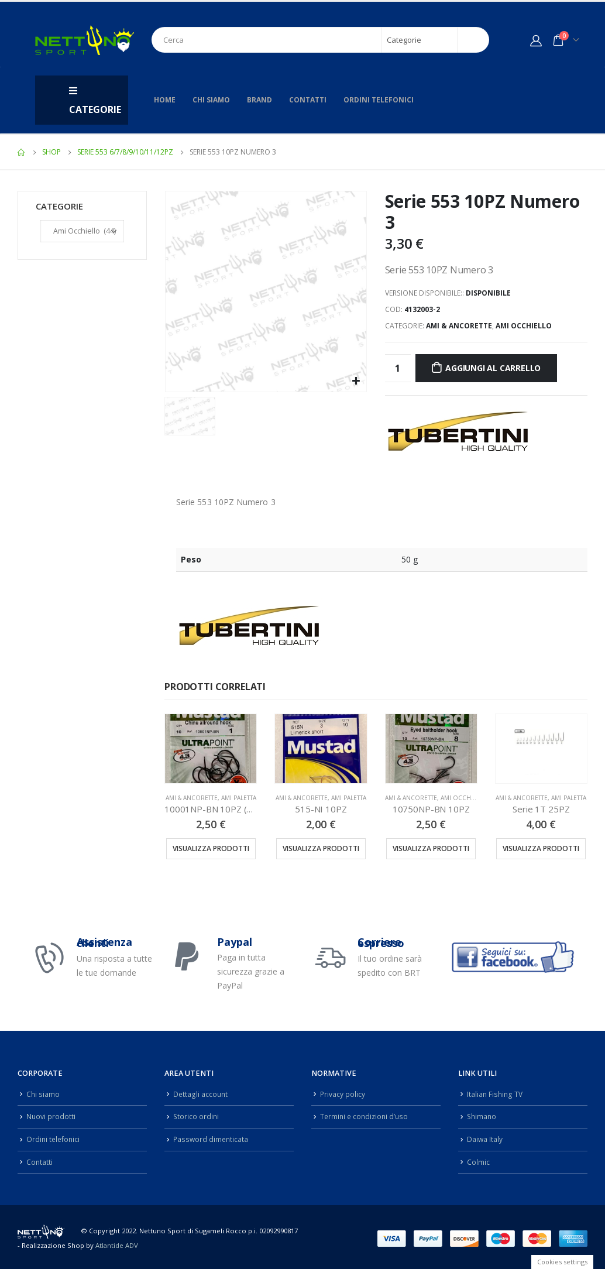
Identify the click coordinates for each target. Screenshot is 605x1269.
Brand (259, 100)
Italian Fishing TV (495, 1094)
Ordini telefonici (378, 100)
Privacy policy (343, 1094)
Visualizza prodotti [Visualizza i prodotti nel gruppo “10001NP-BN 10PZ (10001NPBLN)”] (211, 848)
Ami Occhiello (524, 326)
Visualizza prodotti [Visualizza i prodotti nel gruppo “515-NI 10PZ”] (321, 848)
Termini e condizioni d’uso (366, 1115)
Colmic (478, 1160)
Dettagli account (201, 1094)
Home (165, 100)
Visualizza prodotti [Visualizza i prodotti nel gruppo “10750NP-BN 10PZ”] (431, 848)
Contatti (307, 100)
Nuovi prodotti (51, 1115)
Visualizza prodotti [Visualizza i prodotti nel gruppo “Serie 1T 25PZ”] (541, 848)
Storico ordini (196, 1115)
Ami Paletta (238, 798)
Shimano (482, 1115)
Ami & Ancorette (459, 326)
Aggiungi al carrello (493, 367)
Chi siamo (211, 100)
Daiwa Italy (485, 1138)
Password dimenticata (211, 1138)
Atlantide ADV (116, 1243)
